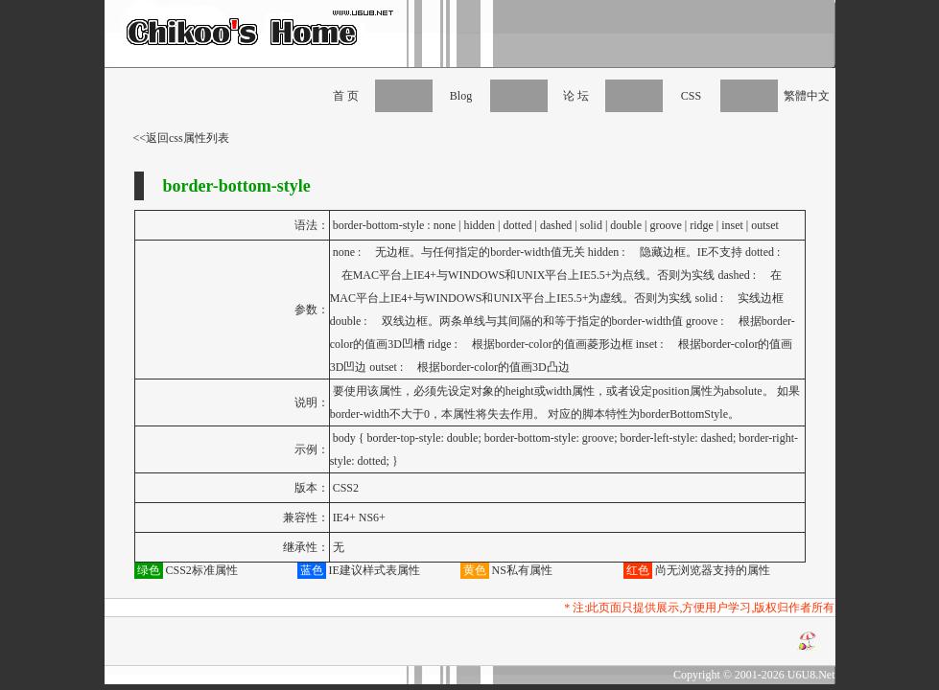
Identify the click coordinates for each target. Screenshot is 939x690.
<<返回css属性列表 (181, 138)
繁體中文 (807, 96)
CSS (691, 96)
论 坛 (576, 96)
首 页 (346, 96)
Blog (461, 96)
